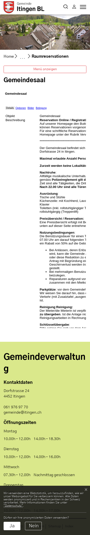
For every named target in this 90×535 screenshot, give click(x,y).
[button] (65, 7)
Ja (12, 525)
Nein (34, 525)
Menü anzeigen (45, 69)
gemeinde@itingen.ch (23, 412)
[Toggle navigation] (82, 8)
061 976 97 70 (16, 407)
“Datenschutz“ (13, 505)
